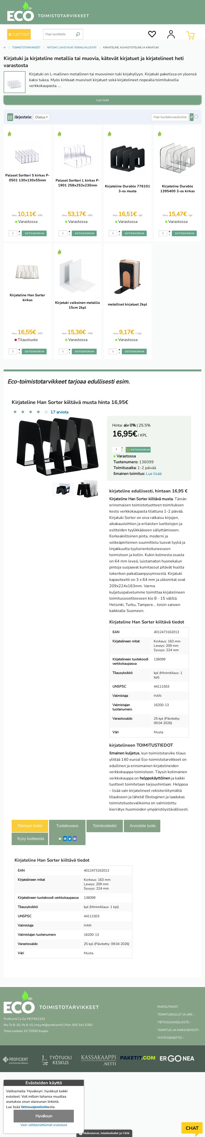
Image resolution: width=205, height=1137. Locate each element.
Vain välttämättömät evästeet (43, 1124)
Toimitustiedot (105, 826)
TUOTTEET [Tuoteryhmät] (19, 34)
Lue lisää (154, 473)
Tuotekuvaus (67, 826)
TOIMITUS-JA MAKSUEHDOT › (178, 1030)
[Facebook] (75, 838)
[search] (78, 32)
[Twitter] (70, 838)
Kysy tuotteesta (30, 839)
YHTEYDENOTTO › (170, 1038)
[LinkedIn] (65, 838)
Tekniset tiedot (29, 826)
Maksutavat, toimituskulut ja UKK (104, 1133)
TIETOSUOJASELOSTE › (173, 1022)
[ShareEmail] (60, 838)
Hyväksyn (43, 1116)
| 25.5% (137, 425)
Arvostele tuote (143, 826)
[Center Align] (10, 117)
